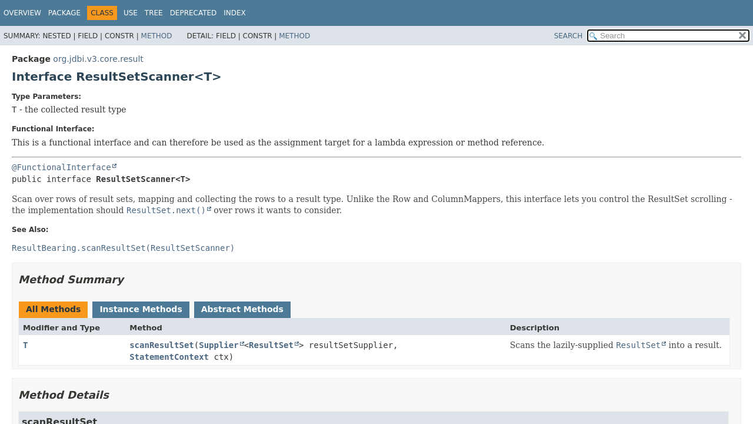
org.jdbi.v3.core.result (98, 59)
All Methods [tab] (53, 309)
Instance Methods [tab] (140, 309)
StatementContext (169, 357)
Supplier (218, 345)
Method (156, 36)
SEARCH (568, 36)
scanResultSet (161, 345)
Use (131, 13)
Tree (154, 13)
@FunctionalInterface (61, 167)
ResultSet (271, 345)
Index (235, 13)
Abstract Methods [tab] (242, 309)
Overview (22, 13)
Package (64, 13)
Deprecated (193, 13)
